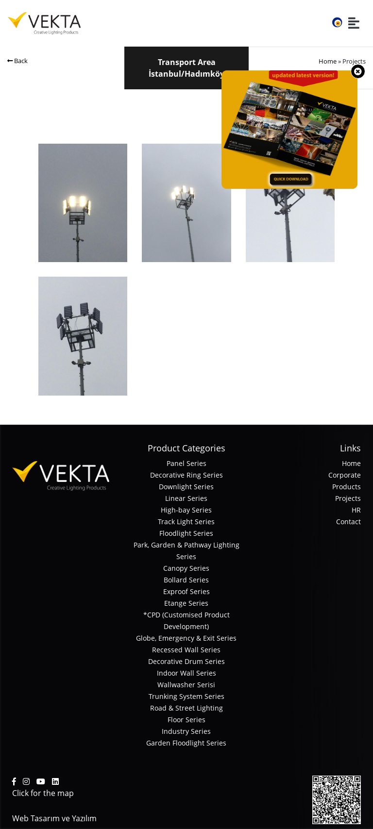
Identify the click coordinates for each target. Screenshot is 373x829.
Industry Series (186, 731)
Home (328, 61)
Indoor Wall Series (186, 673)
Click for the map (43, 793)
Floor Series (186, 719)
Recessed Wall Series (186, 649)
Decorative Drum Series (186, 661)
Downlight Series (186, 486)
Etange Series (186, 603)
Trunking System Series (186, 696)
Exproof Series (186, 591)
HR (356, 509)
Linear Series (186, 498)
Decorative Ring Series (186, 475)
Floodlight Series (186, 533)
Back (17, 60)
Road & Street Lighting (186, 708)
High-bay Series (186, 509)
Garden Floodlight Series (186, 742)
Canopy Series (186, 568)
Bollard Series (186, 579)
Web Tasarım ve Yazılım (54, 818)
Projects (348, 498)
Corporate (344, 475)
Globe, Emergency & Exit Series (186, 638)
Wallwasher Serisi (186, 684)
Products (346, 486)
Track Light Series (186, 521)
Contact (348, 521)
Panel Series (186, 463)
